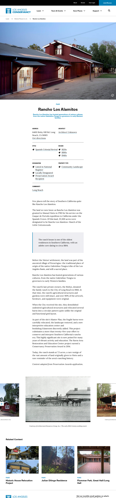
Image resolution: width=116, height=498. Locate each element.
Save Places (77, 11)
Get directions (39, 138)
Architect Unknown (67, 132)
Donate (83, 2)
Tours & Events (57, 11)
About (75, 2)
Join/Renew (107, 3)
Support (96, 11)
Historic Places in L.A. (20, 19)
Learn (39, 11)
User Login (92, 2)
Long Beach (37, 190)
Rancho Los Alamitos (39, 19)
